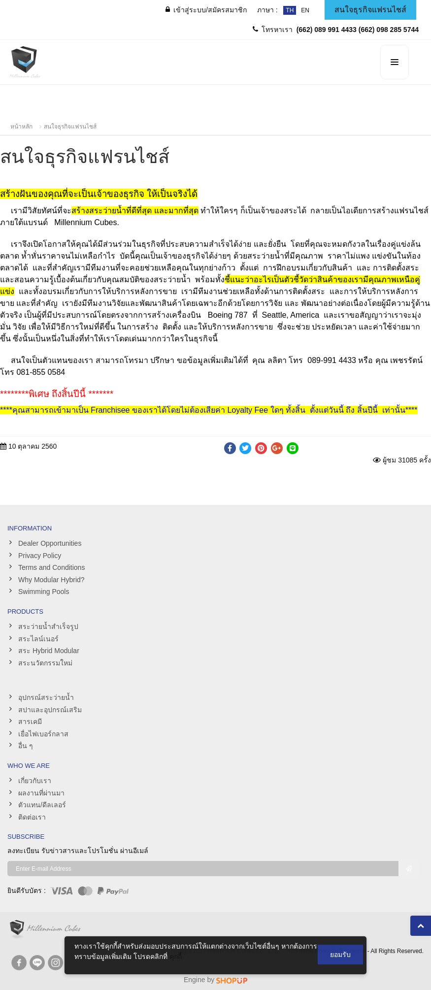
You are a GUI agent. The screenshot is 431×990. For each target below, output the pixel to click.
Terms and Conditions (51, 567)
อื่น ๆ (25, 746)
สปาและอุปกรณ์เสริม (50, 710)
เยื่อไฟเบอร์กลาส (43, 734)
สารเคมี (30, 722)
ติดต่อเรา (32, 817)
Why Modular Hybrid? (51, 580)
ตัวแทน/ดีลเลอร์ (42, 805)
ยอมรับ (340, 954)
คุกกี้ (175, 956)
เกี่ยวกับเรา (34, 781)
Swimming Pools (43, 591)
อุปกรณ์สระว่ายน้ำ (46, 697)
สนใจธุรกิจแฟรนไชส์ (70, 126)
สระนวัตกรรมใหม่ (45, 663)
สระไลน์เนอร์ (38, 639)
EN (305, 10)
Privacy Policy (39, 556)
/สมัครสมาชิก (206, 10)
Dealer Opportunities (49, 543)
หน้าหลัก (21, 126)
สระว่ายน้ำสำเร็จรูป (48, 626)
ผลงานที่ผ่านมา (41, 793)
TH (290, 10)
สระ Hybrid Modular (48, 651)
